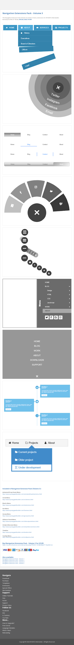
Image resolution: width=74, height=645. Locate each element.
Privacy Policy (6, 605)
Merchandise (6, 590)
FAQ (3, 598)
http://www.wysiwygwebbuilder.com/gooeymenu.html (18, 516)
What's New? (6, 630)
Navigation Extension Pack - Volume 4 (13, 562)
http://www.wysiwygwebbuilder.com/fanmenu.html (17, 510)
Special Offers (7, 588)
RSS (3, 613)
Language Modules (8, 628)
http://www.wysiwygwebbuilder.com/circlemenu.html (18, 499)
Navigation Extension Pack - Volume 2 (13, 560)
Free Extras (6, 625)
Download (5, 578)
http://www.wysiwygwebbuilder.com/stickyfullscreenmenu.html (21, 527)
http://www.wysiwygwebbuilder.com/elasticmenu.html (18, 505)
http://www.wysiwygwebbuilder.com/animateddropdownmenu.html (22, 494)
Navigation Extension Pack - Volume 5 (13, 563)
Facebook (5, 611)
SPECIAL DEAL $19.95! (25, 19)
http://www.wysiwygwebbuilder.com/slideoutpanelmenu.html (20, 521)
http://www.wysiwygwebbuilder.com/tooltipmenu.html (18, 537)
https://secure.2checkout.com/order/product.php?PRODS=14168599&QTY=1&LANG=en (28, 545)
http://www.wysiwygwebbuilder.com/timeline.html (17, 532)
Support (5, 603)
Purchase (5, 581)
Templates (6, 583)
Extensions (6, 585)
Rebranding (6, 633)
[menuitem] (37, 578)
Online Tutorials (7, 596)
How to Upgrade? (8, 623)
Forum (4, 600)
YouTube (5, 618)
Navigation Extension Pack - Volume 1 (13, 559)
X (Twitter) (6, 615)
